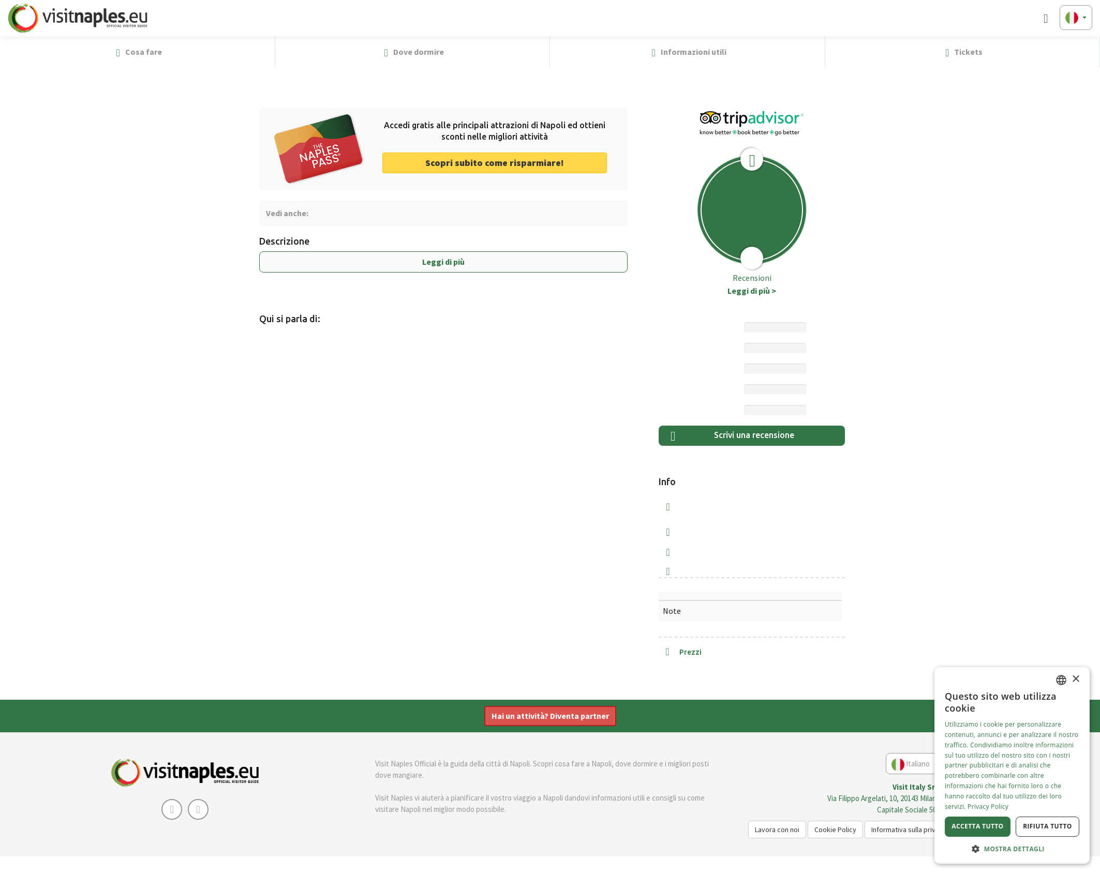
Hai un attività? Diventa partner (550, 716)
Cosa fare (137, 52)
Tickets (962, 52)
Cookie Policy (835, 829)
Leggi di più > (751, 290)
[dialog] (1012, 765)
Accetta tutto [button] (977, 826)
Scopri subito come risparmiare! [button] (494, 163)
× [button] (1075, 679)
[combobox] (1061, 680)
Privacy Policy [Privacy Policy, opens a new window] (988, 806)
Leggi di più (443, 262)
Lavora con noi (777, 829)
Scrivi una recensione (732, 436)
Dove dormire (412, 52)
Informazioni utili (687, 52)
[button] (1088, 51)
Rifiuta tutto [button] (1047, 826)
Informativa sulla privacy (908, 829)
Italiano (914, 764)
